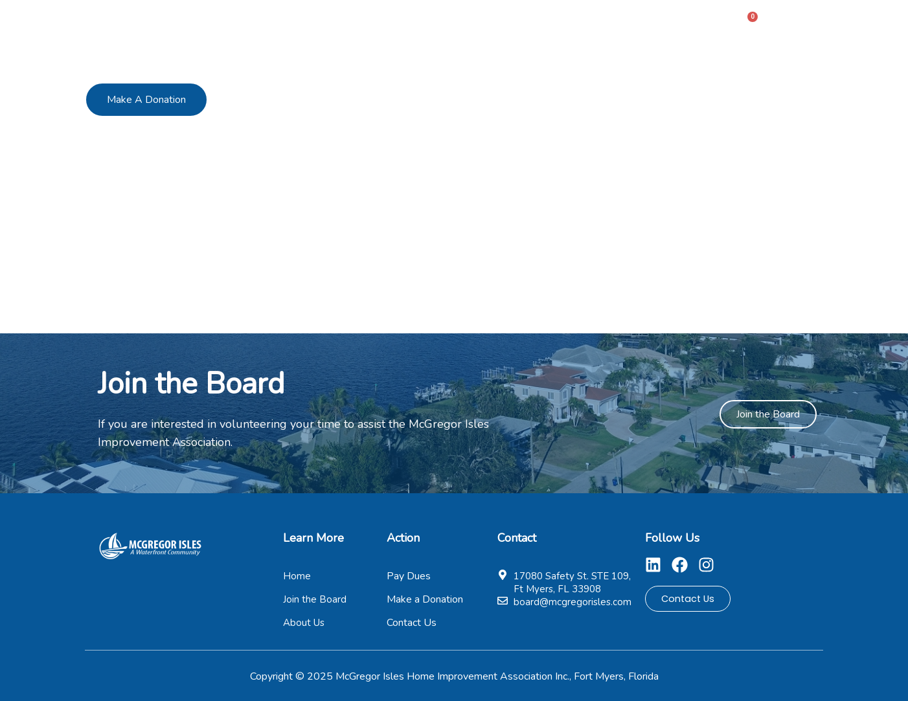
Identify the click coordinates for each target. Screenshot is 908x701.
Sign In (800, 21)
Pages (606, 22)
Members (461, 21)
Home (324, 21)
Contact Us (682, 21)
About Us (388, 21)
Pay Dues (533, 21)
